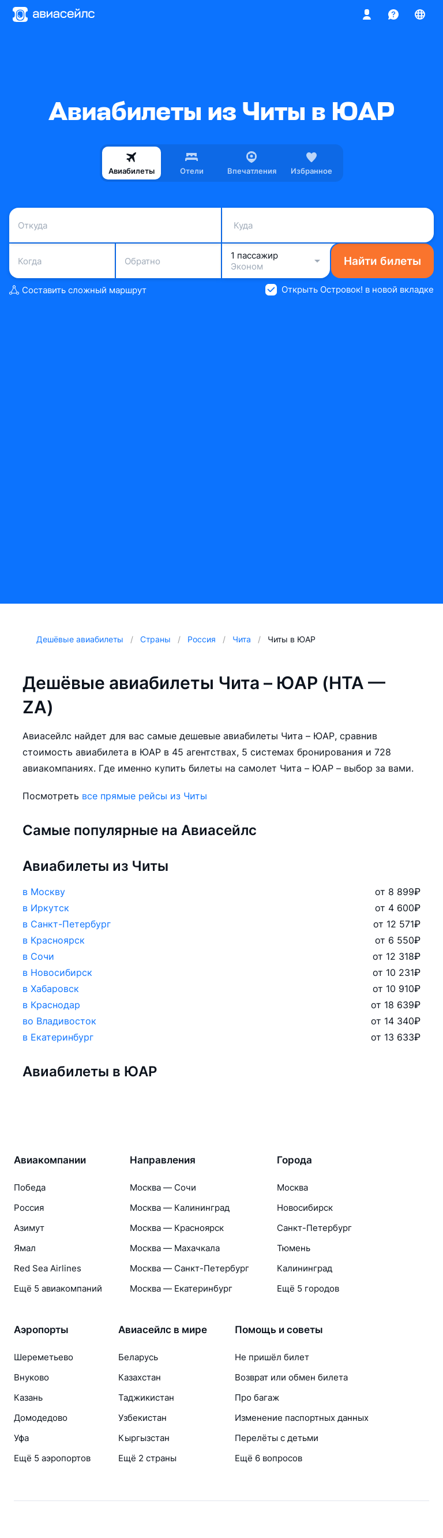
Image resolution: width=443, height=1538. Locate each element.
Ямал (25, 1248)
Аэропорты (41, 1329)
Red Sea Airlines (47, 1268)
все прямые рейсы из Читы (144, 796)
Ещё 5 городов (308, 1288)
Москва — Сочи (163, 1187)
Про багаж (257, 1397)
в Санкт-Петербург (66, 924)
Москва (292, 1187)
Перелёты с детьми (276, 1437)
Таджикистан (146, 1397)
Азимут (29, 1227)
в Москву (43, 891)
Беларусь (138, 1357)
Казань (28, 1397)
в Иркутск (45, 908)
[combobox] (115, 225)
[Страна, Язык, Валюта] (419, 14)
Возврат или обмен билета (291, 1377)
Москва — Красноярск (177, 1227)
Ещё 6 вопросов (268, 1458)
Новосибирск (305, 1207)
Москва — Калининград (180, 1207)
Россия (29, 1207)
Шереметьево (43, 1357)
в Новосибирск (57, 972)
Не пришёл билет (272, 1357)
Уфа (21, 1437)
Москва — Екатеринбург (181, 1288)
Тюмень (293, 1248)
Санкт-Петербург (314, 1227)
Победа (30, 1187)
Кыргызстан (144, 1437)
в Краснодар (51, 1005)
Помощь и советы (279, 1329)
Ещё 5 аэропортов (52, 1458)
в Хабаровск (50, 988)
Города (294, 1160)
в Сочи (38, 956)
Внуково (31, 1377)
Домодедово (40, 1417)
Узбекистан (142, 1417)
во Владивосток (59, 1021)
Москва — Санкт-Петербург (189, 1268)
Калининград (304, 1268)
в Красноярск (53, 940)
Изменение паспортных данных (302, 1417)
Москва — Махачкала (175, 1248)
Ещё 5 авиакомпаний (58, 1288)
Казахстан (139, 1377)
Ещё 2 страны (147, 1458)
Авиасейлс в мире (162, 1329)
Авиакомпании (50, 1160)
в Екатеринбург (57, 1037)
